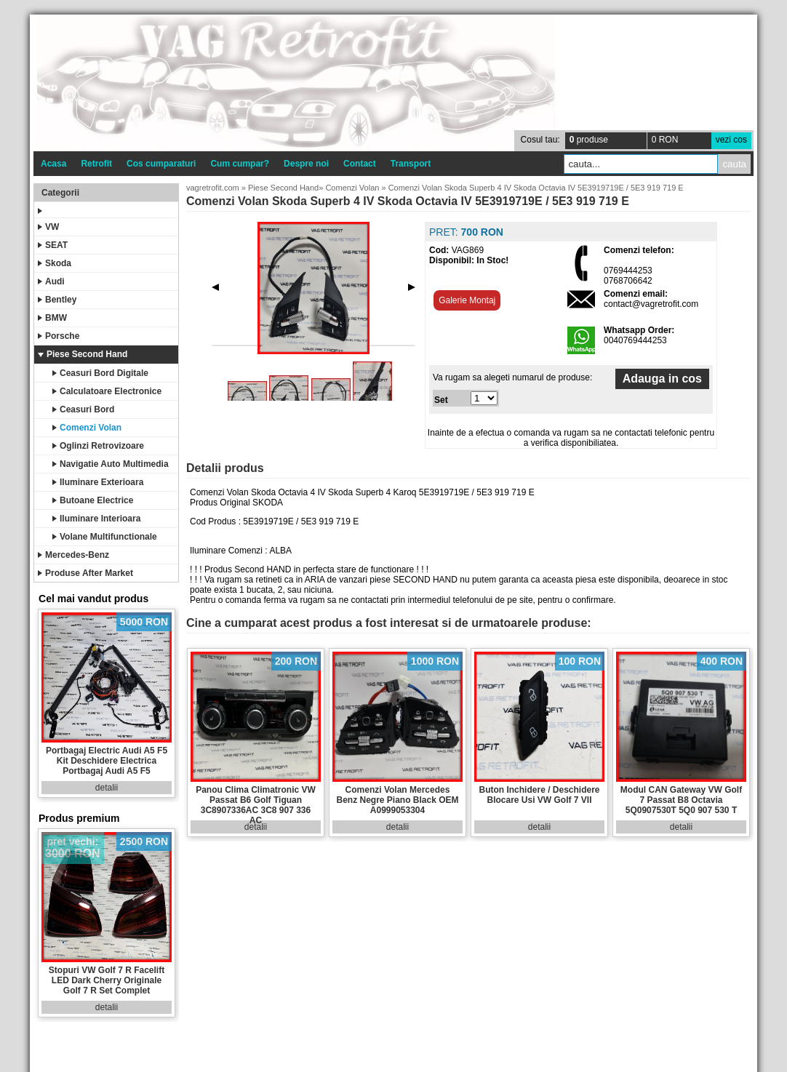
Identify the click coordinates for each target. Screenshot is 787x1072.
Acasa (53, 164)
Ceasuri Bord (83, 409)
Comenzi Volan (86, 428)
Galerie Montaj (467, 300)
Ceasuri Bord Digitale (100, 373)
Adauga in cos (662, 378)
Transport (411, 164)
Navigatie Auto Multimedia (110, 464)
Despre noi (306, 164)
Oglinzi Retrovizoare (98, 446)
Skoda (54, 263)
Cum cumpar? (239, 164)
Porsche (58, 336)
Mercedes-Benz (73, 555)
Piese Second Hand (82, 354)
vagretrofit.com (212, 187)
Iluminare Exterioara (97, 482)
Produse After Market (85, 573)
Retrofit (96, 164)
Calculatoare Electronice (106, 391)
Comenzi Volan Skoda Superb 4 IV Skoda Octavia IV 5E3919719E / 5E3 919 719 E (536, 187)
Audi (51, 281)
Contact (359, 164)
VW (48, 227)
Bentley (57, 300)
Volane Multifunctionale (104, 537)
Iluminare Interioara (96, 518)
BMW (52, 318)
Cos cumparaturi (161, 164)
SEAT (53, 245)
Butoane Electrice (92, 500)
